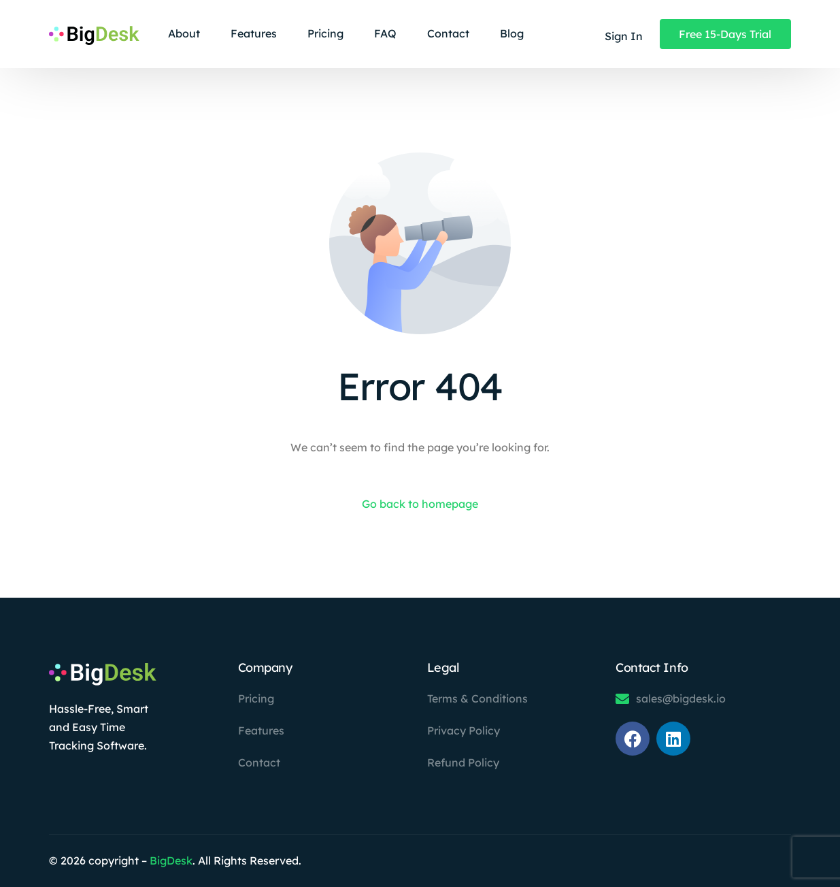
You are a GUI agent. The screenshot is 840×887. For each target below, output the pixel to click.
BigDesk (171, 860)
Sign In (624, 36)
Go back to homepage (420, 504)
